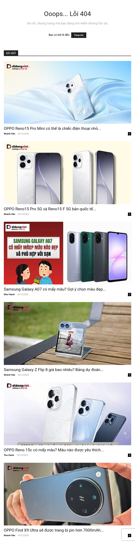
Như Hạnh (9, 294)
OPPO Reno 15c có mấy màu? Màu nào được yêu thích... (54, 450)
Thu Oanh (9, 455)
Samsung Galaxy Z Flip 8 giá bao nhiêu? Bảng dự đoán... (53, 369)
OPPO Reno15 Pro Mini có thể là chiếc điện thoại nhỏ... (52, 128)
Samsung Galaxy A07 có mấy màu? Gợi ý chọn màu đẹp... (55, 289)
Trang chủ (78, 35)
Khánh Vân (9, 133)
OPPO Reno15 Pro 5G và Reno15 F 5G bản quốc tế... (50, 209)
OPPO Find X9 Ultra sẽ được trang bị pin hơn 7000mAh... (54, 530)
